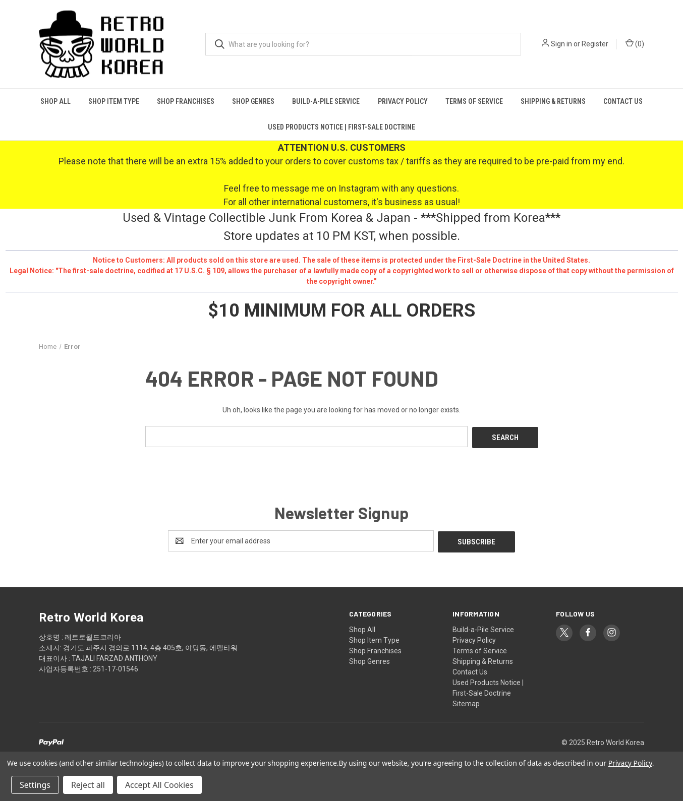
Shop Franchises (185, 101)
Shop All (55, 101)
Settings (35, 784)
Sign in (561, 44)
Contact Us (623, 101)
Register (595, 44)
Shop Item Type (113, 101)
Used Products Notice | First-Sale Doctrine (341, 127)
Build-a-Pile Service (326, 101)
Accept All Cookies (159, 784)
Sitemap (466, 701)
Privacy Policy (403, 101)
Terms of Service (474, 101)
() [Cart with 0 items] (634, 43)
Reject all (88, 784)
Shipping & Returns (553, 101)
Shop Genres (253, 101)
